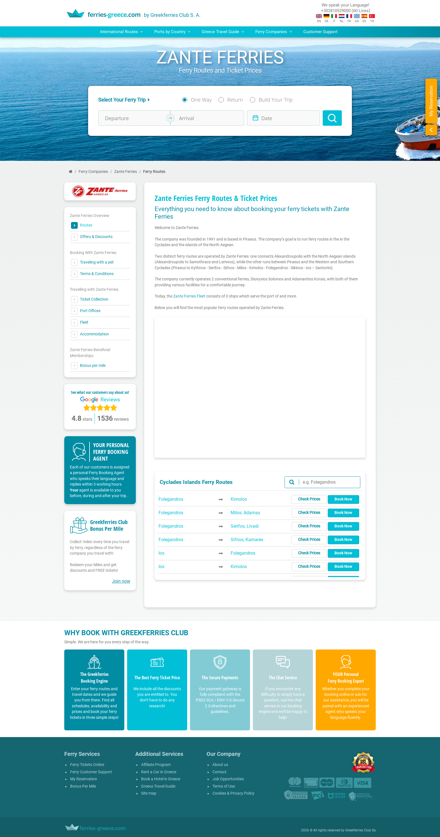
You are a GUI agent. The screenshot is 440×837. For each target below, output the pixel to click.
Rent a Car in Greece (158, 772)
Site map (148, 793)
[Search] (332, 118)
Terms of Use (223, 786)
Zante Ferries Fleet (189, 296)
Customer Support (320, 31)
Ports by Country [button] (172, 31)
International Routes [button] (121, 31)
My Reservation (83, 779)
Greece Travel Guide (158, 786)
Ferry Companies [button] (273, 31)
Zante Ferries (125, 171)
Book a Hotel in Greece (160, 779)
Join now (121, 581)
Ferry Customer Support (91, 772)
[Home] (70, 171)
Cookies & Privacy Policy (233, 793)
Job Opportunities (228, 779)
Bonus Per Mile (83, 786)
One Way (201, 99)
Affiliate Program (156, 764)
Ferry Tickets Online (87, 764)
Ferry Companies (93, 171)
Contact (219, 772)
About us (220, 764)
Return (235, 99)
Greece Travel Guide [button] (223, 31)
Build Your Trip (276, 99)
